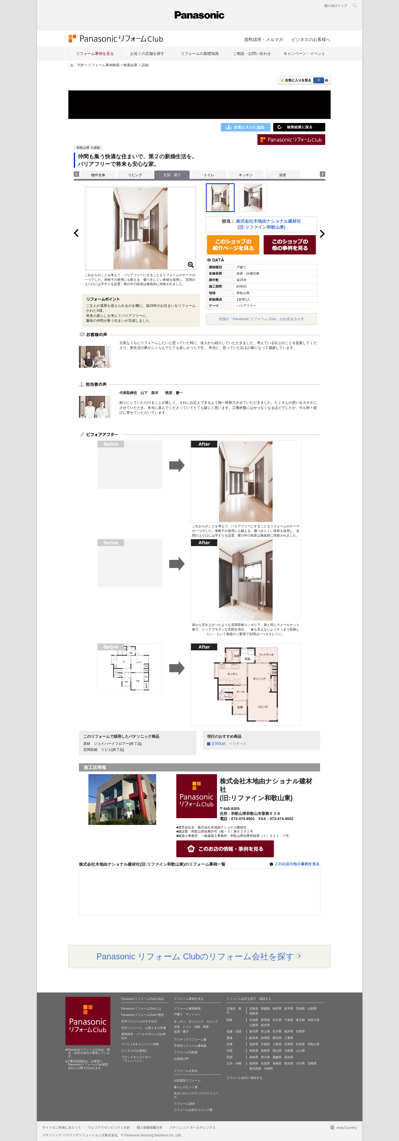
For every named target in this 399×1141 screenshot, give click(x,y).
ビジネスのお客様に (134, 1050)
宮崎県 (312, 1063)
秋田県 (277, 1008)
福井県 (288, 1031)
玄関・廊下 (181, 1031)
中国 (229, 1050)
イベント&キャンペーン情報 (140, 1044)
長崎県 (277, 1063)
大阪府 (277, 1044)
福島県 (253, 1013)
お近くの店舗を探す (147, 53)
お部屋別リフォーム (187, 1080)
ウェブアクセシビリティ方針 (109, 1127)
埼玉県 (277, 1020)
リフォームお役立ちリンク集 (193, 1109)
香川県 (265, 1057)
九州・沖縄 (233, 1063)
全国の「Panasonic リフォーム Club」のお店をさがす (261, 319)
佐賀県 (265, 1063)
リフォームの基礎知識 (200, 53)
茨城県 (253, 1020)
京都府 (265, 1044)
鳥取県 (253, 1050)
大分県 (300, 1063)
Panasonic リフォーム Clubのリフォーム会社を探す (196, 956)
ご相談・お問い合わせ (252, 53)
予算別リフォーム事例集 (190, 1045)
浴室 (282, 175)
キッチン (246, 175)
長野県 (300, 1031)
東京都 (300, 1020)
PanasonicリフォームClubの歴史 (142, 1014)
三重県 (288, 1037)
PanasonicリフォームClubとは (141, 1008)
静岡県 (265, 1037)
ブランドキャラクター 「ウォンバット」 (136, 1059)
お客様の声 (181, 1058)
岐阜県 (253, 1037)
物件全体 (98, 175)
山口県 (300, 1050)
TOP (80, 65)
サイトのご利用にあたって (61, 1127)
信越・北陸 (233, 1031)
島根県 (265, 1050)
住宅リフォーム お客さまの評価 (143, 1027)
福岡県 (253, 1063)
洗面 (197, 1026)
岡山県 (277, 1050)
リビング (135, 175)
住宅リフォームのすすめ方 (139, 1021)
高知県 (288, 1057)
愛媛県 (277, 1057)
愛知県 (277, 1037)
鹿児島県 (255, 1068)
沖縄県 (268, 1068)
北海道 (253, 1008)
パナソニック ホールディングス (193, 1127)
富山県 (265, 1031)
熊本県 (288, 1063)
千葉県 (288, 1020)
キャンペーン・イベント (304, 53)
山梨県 (253, 1025)
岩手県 (288, 1008)
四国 (229, 1057)
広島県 (288, 1050)
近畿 (229, 1044)
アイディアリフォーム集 (190, 1039)
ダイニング (196, 1021)
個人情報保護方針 (150, 1127)
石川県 (277, 1031)
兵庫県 (288, 1044)
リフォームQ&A (184, 1103)
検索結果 (130, 65)
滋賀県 (253, 1044)
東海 (229, 1037)
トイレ (209, 175)
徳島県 (253, 1057)
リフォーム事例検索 (104, 65)
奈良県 (300, 1044)
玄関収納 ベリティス (229, 744)
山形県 (312, 1008)
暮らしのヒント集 (186, 1087)
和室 (206, 1026)
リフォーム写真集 (186, 1052)
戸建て (178, 1014)
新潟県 (253, 1031)
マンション (193, 1014)
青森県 (265, 1008)
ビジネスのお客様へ (310, 39)
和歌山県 (314, 1044)
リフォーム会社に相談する (244, 1077)
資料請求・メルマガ (263, 39)
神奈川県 (314, 1020)
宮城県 (300, 1008)
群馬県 (265, 1020)
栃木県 (265, 1025)
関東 (229, 1020)
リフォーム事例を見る (95, 53)
